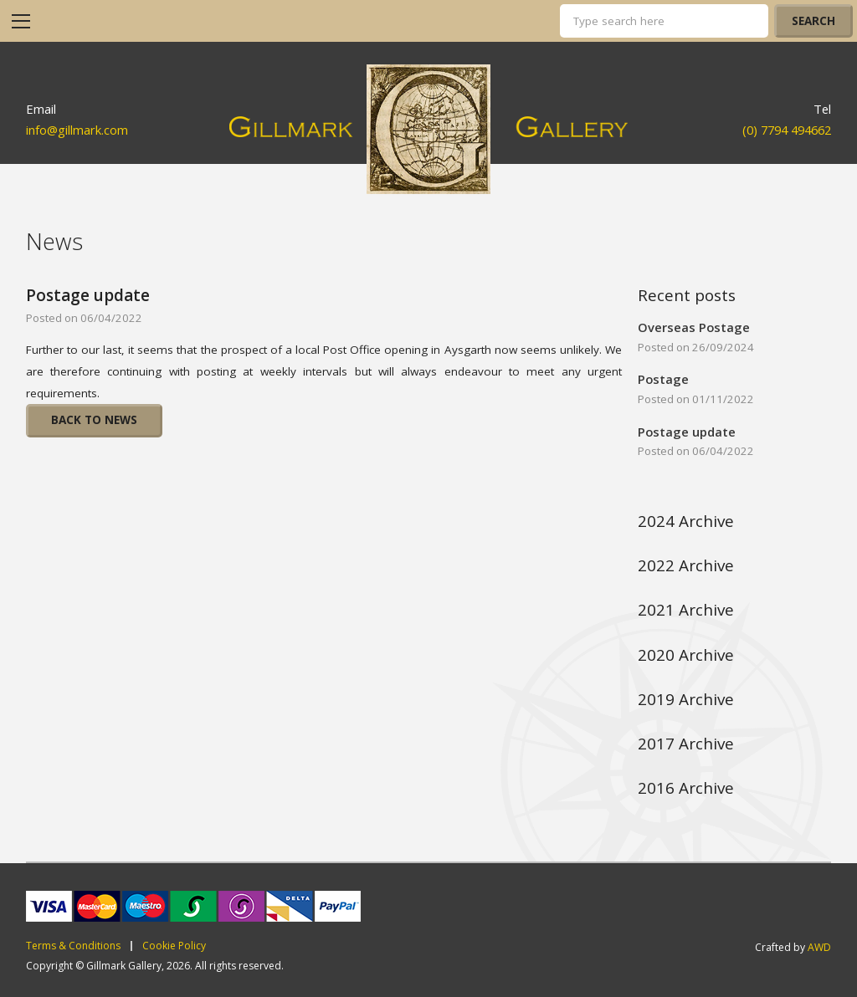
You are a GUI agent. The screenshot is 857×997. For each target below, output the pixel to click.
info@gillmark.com (77, 129)
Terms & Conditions (73, 946)
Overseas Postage (694, 327)
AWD (819, 947)
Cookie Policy (174, 946)
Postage (663, 379)
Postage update (88, 295)
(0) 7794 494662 (786, 129)
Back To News (94, 419)
